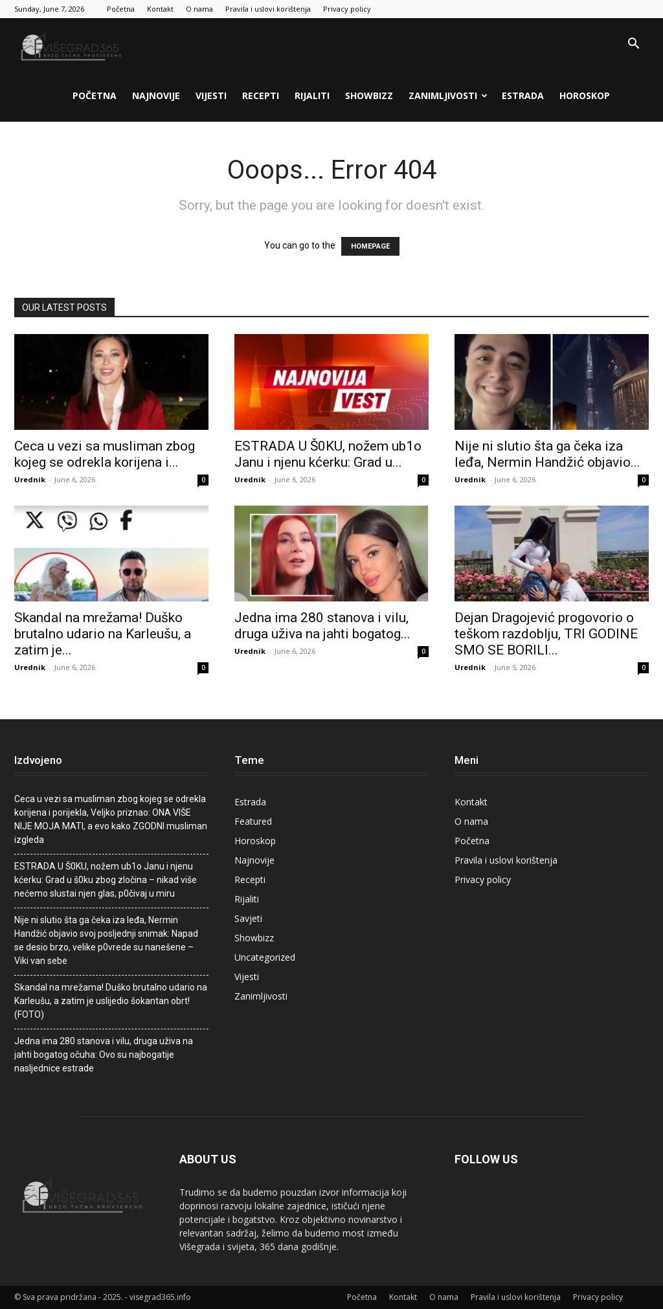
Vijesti (211, 95)
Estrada (523, 95)
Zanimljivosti (448, 95)
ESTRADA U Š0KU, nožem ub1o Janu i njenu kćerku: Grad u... (327, 454)
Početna (121, 9)
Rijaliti (312, 95)
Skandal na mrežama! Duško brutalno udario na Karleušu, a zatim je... (102, 634)
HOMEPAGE (370, 246)
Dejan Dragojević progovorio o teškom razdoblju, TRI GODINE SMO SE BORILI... (546, 634)
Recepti (260, 95)
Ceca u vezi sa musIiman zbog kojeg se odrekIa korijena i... (104, 454)
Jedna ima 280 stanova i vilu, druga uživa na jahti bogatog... (322, 626)
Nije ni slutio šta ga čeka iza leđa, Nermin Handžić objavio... (547, 454)
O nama (199, 9)
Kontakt (160, 9)
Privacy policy (347, 9)
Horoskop (584, 95)
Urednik (29, 479)
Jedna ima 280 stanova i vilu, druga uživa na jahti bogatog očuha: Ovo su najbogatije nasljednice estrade (103, 1054)
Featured (253, 821)
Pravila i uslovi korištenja (268, 9)
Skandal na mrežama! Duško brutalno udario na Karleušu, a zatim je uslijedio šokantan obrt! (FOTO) (110, 1001)
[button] (633, 45)
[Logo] (72, 44)
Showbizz (369, 95)
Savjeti (248, 918)
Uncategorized (264, 957)
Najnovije (156, 95)
